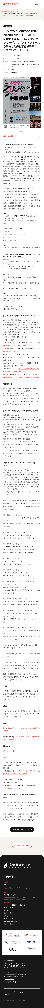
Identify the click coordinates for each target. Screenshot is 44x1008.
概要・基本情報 (8, 136)
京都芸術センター (11, 3)
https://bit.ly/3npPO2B (13, 788)
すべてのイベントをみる (22, 845)
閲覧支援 (7, 994)
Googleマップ (9, 982)
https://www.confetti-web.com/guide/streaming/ (21, 377)
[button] (21, 131)
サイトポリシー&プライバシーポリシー (14, 992)
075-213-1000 (9, 976)
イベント (14, 11)
